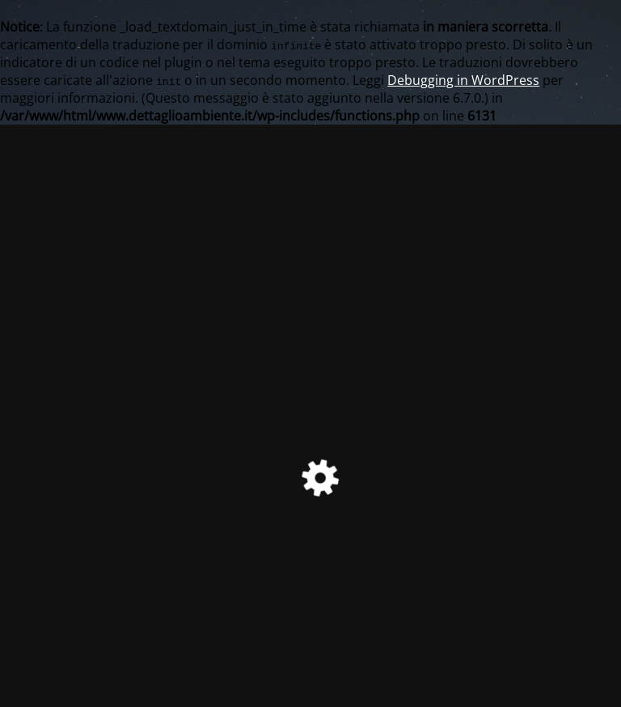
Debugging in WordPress (463, 80)
